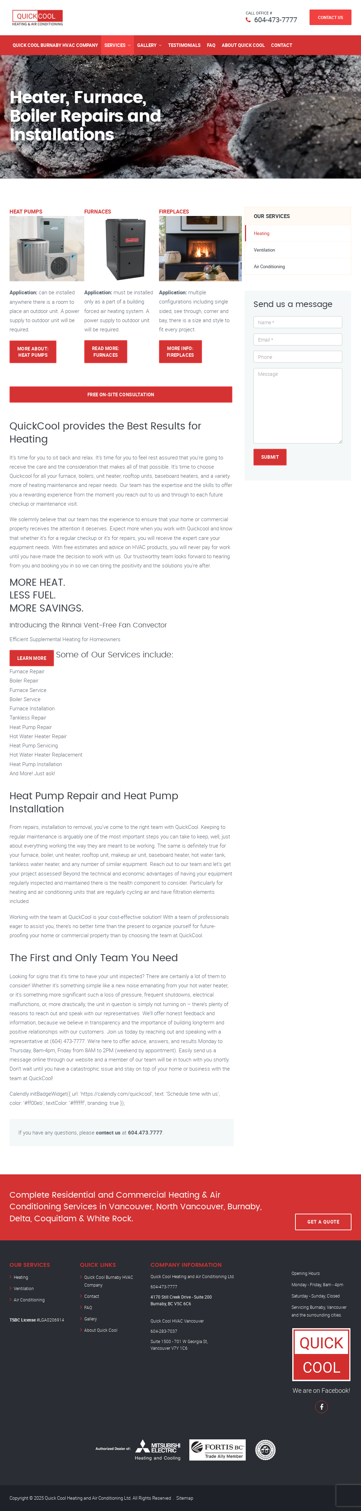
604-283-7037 (164, 1331)
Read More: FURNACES (106, 351)
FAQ (211, 45)
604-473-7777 (275, 19)
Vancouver (337, 1307)
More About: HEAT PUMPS (33, 351)
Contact (281, 45)
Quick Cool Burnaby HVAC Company (55, 45)
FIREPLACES (174, 211)
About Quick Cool (243, 45)
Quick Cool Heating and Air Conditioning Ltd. (193, 1276)
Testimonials (184, 45)
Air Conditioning (269, 266)
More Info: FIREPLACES (180, 351)
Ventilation (264, 250)
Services (115, 45)
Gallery (147, 45)
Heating (261, 233)
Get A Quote (323, 1207)
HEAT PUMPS (26, 211)
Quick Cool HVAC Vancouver (177, 1321)
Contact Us (330, 17)
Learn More (31, 658)
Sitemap (184, 1498)
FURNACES (97, 211)
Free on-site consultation (120, 394)
